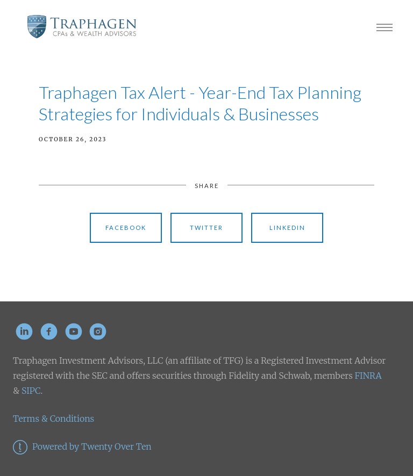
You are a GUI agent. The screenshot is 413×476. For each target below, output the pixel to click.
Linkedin (287, 227)
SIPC (29, 390)
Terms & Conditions (53, 418)
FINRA (368, 375)
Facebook (125, 227)
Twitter (206, 227)
